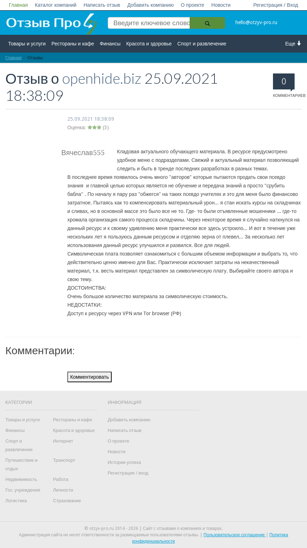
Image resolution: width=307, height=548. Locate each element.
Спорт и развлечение (201, 43)
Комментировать (89, 377)
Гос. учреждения (22, 490)
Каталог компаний (55, 5)
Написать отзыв (102, 5)
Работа (60, 479)
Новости (220, 5)
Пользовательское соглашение (234, 534)
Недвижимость (21, 479)
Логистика (16, 500)
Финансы (110, 43)
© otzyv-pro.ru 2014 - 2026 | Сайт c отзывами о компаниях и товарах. (153, 528)
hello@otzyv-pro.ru (256, 22)
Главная (18, 5)
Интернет (63, 441)
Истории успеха (124, 462)
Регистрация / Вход (275, 5)
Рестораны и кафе (72, 43)
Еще (293, 43)
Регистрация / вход (128, 473)
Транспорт (64, 460)
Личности (63, 490)
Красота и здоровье (149, 43)
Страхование (67, 500)
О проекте (192, 5)
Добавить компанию (150, 5)
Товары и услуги (27, 43)
